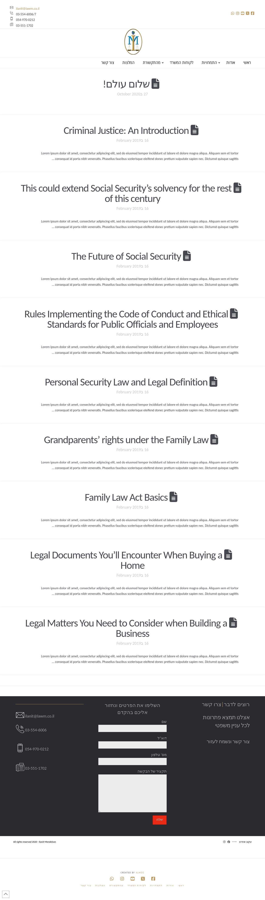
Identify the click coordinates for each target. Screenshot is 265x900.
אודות (170, 885)
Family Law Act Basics (126, 497)
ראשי (181, 885)
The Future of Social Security (126, 256)
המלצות (100, 885)
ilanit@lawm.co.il (24, 9)
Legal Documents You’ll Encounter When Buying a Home (126, 559)
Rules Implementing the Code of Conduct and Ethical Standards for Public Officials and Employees (126, 318)
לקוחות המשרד (137, 885)
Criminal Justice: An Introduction (126, 130)
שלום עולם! (126, 84)
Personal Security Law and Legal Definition (126, 382)
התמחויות (156, 885)
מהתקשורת (116, 885)
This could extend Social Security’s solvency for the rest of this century (126, 193)
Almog (140, 872)
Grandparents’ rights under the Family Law (126, 439)
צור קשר (86, 885)
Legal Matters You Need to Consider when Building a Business (126, 628)
